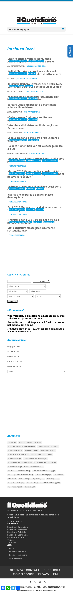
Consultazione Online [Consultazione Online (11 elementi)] (48, 443)
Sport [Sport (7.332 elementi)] (30, 483)
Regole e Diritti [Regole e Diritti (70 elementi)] (16, 479)
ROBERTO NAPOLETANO (17, 150)
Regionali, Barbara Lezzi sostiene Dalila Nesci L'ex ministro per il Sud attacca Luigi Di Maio (35, 82)
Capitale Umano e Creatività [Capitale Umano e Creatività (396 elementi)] (21, 443)
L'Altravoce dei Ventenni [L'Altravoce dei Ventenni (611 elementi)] (20, 459)
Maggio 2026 (13, 343)
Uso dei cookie (23, 570)
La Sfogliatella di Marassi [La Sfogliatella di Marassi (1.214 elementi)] (20, 471)
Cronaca (39, 185)
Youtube (11, 539)
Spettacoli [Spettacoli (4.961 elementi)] (15, 483)
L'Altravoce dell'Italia (18, 57)
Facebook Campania (17, 531)
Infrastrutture (48, 218)
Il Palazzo (32, 57)
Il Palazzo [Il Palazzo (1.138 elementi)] (14, 455)
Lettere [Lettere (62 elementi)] (58, 471)
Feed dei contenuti (17, 548)
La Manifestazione (50, 157)
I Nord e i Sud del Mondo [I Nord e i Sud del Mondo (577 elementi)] (35, 455)
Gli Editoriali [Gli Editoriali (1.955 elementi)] (48, 447)
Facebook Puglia (15, 534)
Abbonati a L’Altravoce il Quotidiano (24, 507)
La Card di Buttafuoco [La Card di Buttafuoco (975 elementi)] (44, 467)
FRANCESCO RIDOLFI (15, 88)
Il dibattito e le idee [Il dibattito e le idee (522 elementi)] (18, 451)
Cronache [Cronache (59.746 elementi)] (15, 447)
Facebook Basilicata (17, 526)
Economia (37, 218)
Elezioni (29, 82)
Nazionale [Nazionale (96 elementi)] (25, 475)
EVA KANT (11, 75)
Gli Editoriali (33, 136)
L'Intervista (32, 95)
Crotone (21, 185)
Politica (41, 57)
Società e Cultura (34, 157)
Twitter (10, 536)
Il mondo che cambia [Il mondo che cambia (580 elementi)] (41, 451)
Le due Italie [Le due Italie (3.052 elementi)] (43, 471)
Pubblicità (52, 566)
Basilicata (13, 157)
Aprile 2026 (13, 348)
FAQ (56, 570)
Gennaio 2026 (14, 363)
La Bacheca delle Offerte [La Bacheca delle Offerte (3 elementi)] (19, 467)
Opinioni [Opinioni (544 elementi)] (38, 475)
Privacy (43, 570)
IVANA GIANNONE (14, 108)
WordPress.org (15, 555)
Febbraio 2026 (14, 358)
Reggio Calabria (24, 218)
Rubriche (32, 70)
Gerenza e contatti (25, 566)
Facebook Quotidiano (18, 523)
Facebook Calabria (16, 528)
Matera (22, 157)
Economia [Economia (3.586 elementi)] (31, 447)
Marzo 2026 (13, 353)
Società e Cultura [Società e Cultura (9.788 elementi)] (50, 479)
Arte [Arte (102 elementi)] (12, 439)
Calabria (12, 82)
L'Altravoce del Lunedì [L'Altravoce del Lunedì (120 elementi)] (45, 459)
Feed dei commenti (18, 551)
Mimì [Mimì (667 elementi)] (12, 475)
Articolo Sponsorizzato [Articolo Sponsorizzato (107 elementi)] (30, 439)
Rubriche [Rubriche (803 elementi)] (32, 479)
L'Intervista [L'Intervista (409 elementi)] (15, 463)
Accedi (12, 545)
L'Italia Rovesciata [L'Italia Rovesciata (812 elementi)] (33, 463)
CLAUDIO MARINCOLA (16, 62)
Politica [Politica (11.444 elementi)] (53, 475)
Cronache (30, 185)
